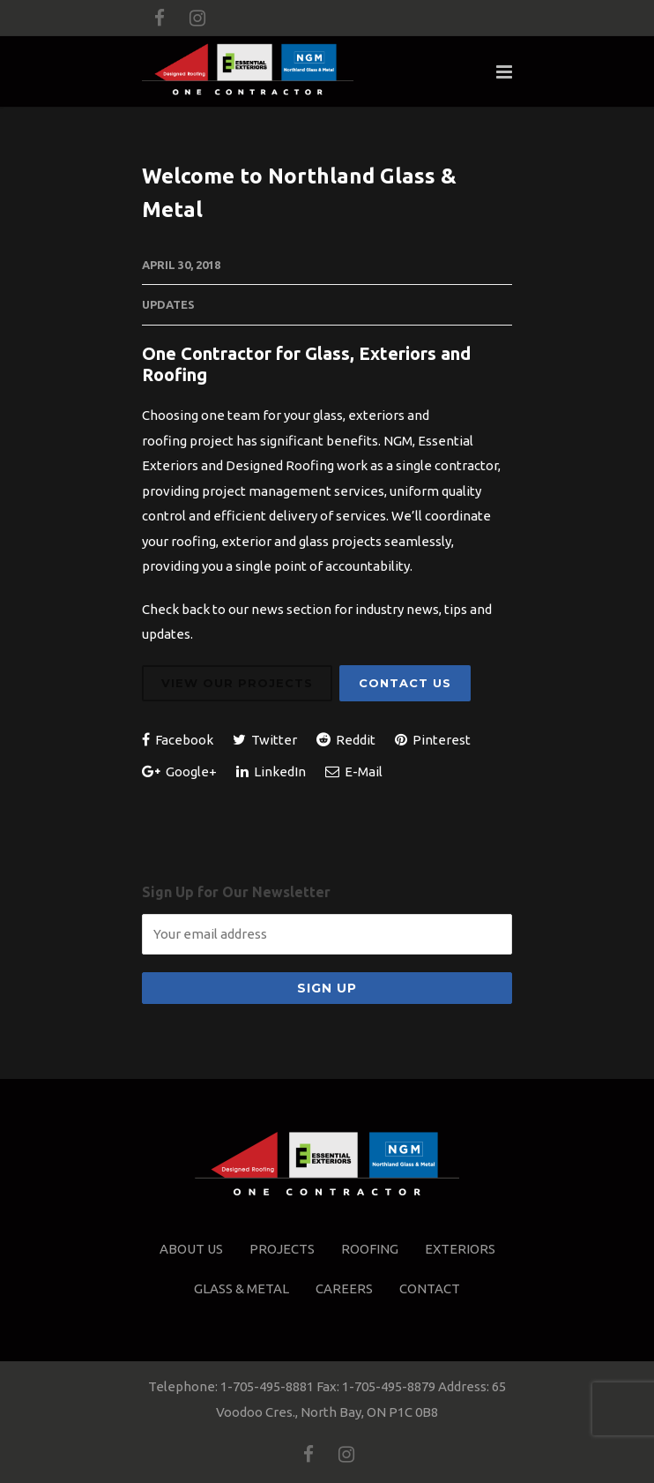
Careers (344, 1288)
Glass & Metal (241, 1288)
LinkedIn (271, 771)
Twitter (265, 739)
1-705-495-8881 (267, 1386)
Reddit (345, 739)
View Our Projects (237, 683)
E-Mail (354, 771)
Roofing (369, 1248)
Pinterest (433, 739)
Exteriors (460, 1248)
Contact (429, 1288)
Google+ (179, 771)
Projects (282, 1248)
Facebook (177, 739)
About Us (191, 1248)
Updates (168, 304)
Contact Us (405, 683)
